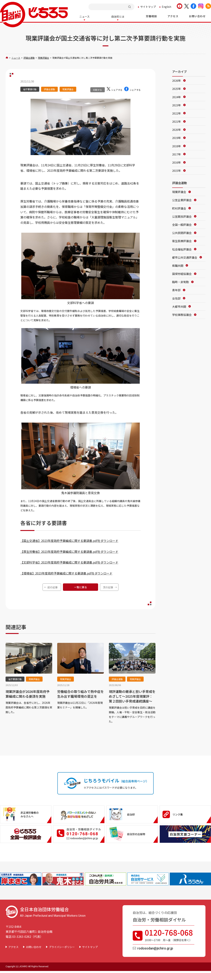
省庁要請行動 (29, 88)
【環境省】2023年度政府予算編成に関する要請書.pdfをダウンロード (66, 573)
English (166, 7)
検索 (130, 7)
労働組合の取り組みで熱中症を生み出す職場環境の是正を (80, 693)
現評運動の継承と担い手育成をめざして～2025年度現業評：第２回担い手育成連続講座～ (132, 696)
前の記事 (52, 587)
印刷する (97, 89)
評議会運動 (29, 57)
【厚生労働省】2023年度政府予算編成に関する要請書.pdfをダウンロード (69, 551)
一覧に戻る (80, 587)
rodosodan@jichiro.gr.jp (155, 948)
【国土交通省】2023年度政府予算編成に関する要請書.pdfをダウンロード (69, 540)
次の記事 (108, 587)
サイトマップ (148, 7)
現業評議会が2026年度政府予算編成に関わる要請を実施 (28, 693)
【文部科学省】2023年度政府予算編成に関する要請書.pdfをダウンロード (69, 562)
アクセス (13, 946)
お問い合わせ (33, 946)
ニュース (15, 57)
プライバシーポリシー (62, 946)
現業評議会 (43, 57)
